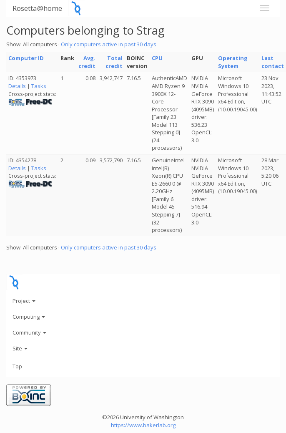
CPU (157, 58)
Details (17, 86)
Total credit (114, 62)
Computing (29, 316)
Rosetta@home (37, 8)
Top (17, 366)
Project (24, 301)
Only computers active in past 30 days (108, 44)
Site (20, 348)
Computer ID (26, 58)
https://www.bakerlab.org (143, 425)
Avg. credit (86, 62)
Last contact (272, 62)
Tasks (38, 86)
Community (29, 332)
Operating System (233, 62)
